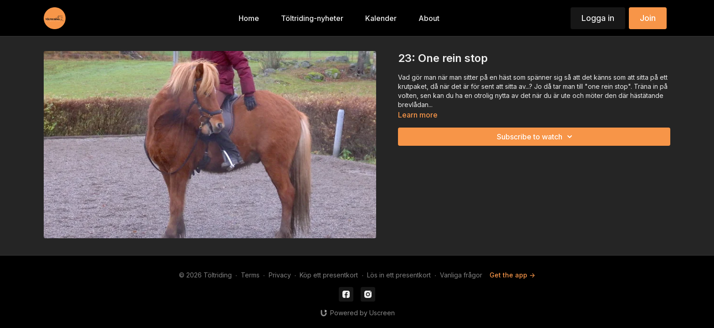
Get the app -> (512, 275)
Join (648, 18)
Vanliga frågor (461, 275)
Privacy (280, 275)
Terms (250, 275)
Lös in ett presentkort (399, 275)
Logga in (597, 18)
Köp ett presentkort (329, 275)
